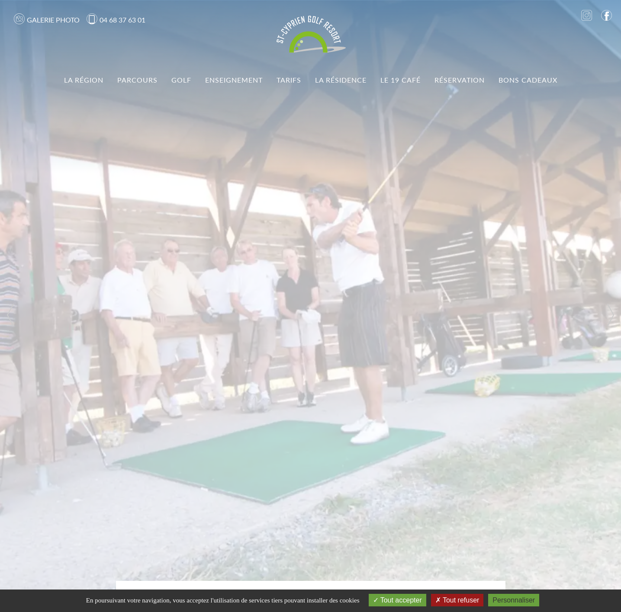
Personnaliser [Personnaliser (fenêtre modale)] (513, 600)
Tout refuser (457, 600)
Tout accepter (397, 600)
